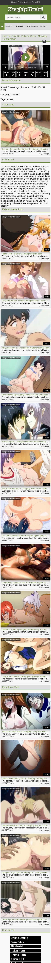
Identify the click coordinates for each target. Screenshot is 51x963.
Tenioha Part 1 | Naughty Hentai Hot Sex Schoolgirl (25, 394)
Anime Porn (18, 954)
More (43, 26)
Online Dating (19, 937)
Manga (19, 26)
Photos (9, 26)
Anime (20, 2)
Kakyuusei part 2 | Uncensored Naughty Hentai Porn (25, 348)
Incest (10, 99)
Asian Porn (18, 950)
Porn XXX (36, 2)
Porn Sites (17, 942)
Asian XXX (17, 959)
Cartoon (27, 2)
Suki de (15, 95)
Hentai (14, 2)
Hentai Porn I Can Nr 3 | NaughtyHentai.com (22, 254)
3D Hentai (17, 946)
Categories (32, 26)
